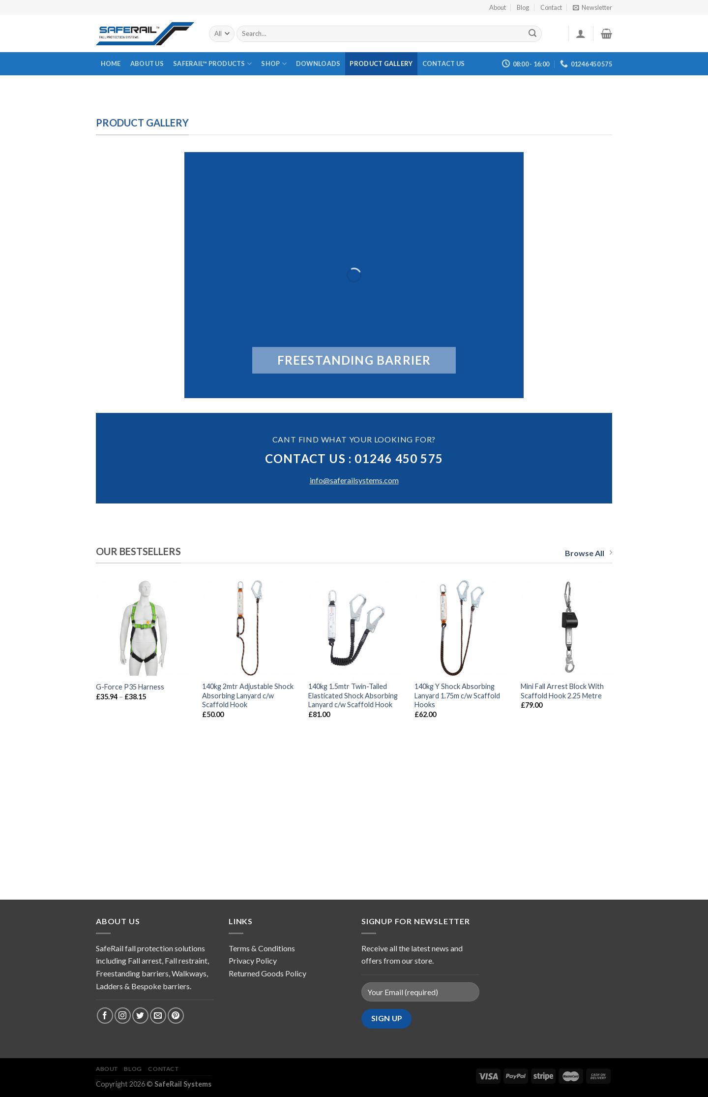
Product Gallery (381, 63)
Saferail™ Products (212, 63)
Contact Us (443, 63)
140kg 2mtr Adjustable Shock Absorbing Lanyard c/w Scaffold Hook (248, 695)
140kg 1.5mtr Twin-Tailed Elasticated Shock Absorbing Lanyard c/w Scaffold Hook (353, 695)
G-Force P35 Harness (130, 687)
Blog (523, 7)
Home (111, 63)
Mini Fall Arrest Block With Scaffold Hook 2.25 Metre (562, 691)
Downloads (318, 63)
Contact (551, 7)
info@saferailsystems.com (354, 480)
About (497, 7)
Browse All (588, 553)
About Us (147, 63)
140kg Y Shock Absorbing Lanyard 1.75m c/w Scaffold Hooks (457, 695)
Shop (273, 63)
